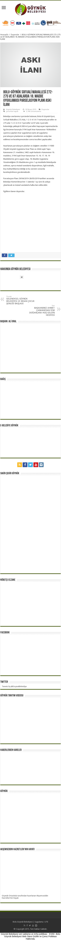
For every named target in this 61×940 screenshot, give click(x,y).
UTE (46, 922)
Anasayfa (4, 34)
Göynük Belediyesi (13, 109)
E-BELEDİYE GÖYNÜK (9, 425)
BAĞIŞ (3, 379)
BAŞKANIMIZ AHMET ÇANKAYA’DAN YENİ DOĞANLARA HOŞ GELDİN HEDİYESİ (39, 310)
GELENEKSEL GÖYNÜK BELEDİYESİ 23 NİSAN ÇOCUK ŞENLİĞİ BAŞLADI (21, 300)
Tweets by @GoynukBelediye (14, 686)
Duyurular (15, 34)
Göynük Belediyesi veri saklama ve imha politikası (24, 934)
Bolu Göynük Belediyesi (23, 922)
